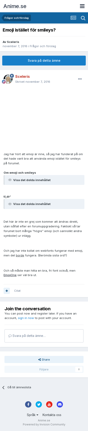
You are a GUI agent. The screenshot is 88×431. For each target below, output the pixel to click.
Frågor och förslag (43, 46)
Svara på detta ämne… (27, 336)
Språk (32, 415)
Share (44, 359)
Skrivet (32, 81)
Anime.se (14, 6)
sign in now (26, 318)
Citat (17, 290)
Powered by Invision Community (44, 424)
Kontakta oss (52, 415)
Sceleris (13, 42)
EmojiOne (10, 275)
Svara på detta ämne (44, 60)
